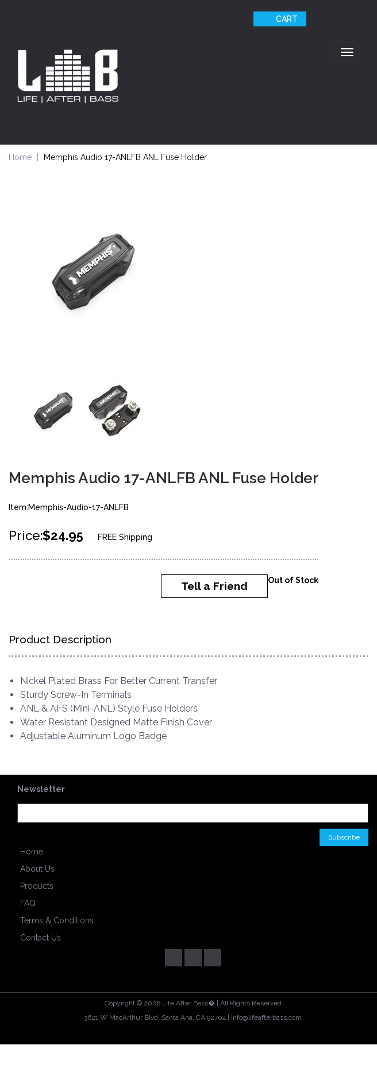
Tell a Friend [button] (214, 586)
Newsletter (41, 789)
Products (36, 886)
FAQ (28, 903)
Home (20, 157)
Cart (278, 19)
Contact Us (40, 937)
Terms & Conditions (57, 920)
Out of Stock (293, 580)
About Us (37, 868)
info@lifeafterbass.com (266, 1017)
